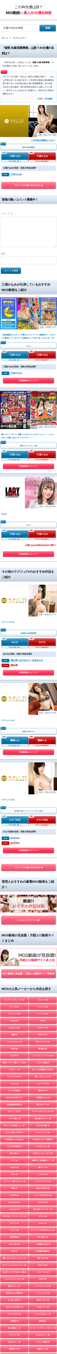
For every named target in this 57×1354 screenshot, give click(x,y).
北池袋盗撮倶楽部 (14, 1104)
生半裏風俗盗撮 (43, 1251)
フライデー (14, 1335)
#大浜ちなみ (16, 174)
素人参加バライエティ (42, 1209)
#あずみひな (24, 660)
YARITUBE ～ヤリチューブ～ (14, 1216)
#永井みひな (37, 660)
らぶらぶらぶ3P (43, 1293)
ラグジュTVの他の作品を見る (28, 185)
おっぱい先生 (14, 1300)
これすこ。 (14, 1069)
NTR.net (43, 1035)
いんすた (14, 1084)
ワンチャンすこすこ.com (42, 1111)
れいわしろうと (43, 1132)
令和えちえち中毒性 (14, 1293)
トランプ (14, 1230)
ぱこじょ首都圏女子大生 (42, 1069)
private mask (14, 1202)
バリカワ (42, 1174)
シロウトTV (42, 1000)
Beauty (43, 1223)
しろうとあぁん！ (43, 1314)
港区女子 (42, 1090)
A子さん (42, 1216)
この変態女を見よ (43, 1244)
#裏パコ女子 (42, 1258)
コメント (7, 213)
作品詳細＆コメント (28, 381)
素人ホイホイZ (42, 1042)
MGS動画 (49, 99)
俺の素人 (42, 1049)
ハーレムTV (42, 1014)
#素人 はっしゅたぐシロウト (14, 1258)
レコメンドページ (28, 920)
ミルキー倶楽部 (43, 1342)
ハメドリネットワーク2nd (43, 1056)
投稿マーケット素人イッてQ (14, 1063)
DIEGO (43, 1279)
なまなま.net (14, 1028)
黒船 (14, 1035)
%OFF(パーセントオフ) (43, 1153)
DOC (14, 1174)
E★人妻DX (42, 1237)
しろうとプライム (43, 1181)
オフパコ (14, 1223)
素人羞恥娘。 (14, 1328)
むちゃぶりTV (14, 1314)
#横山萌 (14, 660)
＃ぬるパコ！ (43, 1307)
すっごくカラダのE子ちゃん (42, 1230)
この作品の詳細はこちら (43, 140)
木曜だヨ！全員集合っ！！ (43, 1160)
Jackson (14, 1021)
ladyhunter (14, 1209)
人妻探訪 (14, 1321)
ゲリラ (14, 1160)
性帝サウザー (43, 1300)
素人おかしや (43, 1104)
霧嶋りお (14, 740)
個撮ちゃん (42, 1349)
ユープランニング (43, 1286)
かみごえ (42, 1265)
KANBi (14, 1049)
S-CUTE (14, 1056)
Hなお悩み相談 (43, 1125)
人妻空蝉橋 (14, 1237)
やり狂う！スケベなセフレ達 (14, 1272)
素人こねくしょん (43, 1076)
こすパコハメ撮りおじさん (14, 1181)
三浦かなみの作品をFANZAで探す (40, 545)
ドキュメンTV (14, 1014)
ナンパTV (14, 1007)
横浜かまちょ (14, 1286)
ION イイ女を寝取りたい (14, 1125)
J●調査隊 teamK (43, 1097)
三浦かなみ (15, 156)
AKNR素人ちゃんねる (14, 1139)
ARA (43, 1021)
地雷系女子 (14, 1349)
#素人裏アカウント (43, 1118)
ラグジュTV (42, 1007)
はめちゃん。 (14, 1342)
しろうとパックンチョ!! (14, 1279)
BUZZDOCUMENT (14, 1097)
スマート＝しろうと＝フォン (14, 1265)
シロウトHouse (14, 1076)
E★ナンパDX (14, 1111)
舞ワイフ (42, 1167)
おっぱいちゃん (43, 1146)
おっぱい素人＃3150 (14, 1132)
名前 (3, 253)
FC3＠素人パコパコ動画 (43, 1139)
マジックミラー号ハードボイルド (42, 1328)
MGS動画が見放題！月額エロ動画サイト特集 (28, 973)
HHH (14, 1251)
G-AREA (14, 1195)
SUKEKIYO (43, 1028)
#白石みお (15, 838)
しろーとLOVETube (42, 1195)
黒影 (14, 1188)
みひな (14, 642)
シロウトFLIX (42, 1084)
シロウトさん (43, 1272)
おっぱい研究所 (14, 1146)
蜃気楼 (42, 1321)
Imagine (14, 1167)
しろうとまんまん (14, 1042)
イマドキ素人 (14, 1118)
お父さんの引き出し (14, 1307)
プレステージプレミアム (14, 1000)
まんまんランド (43, 1335)
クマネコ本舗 (14, 1090)
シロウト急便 (43, 1063)
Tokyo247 (43, 1202)
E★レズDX (14, 1244)
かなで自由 (15, 820)
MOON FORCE (42, 1188)
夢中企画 (14, 1153)
